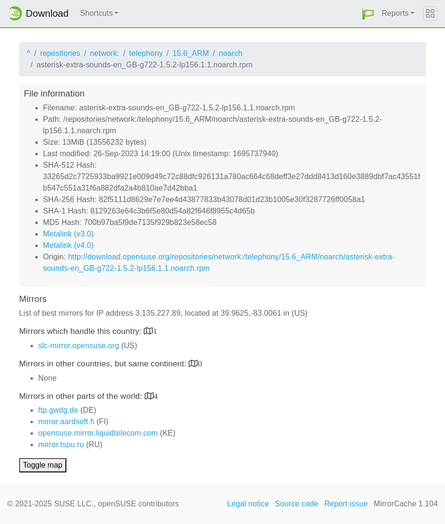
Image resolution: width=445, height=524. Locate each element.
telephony (145, 53)
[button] (368, 13)
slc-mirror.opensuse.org (78, 346)
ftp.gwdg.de (58, 410)
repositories (60, 53)
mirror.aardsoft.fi (66, 421)
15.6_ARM (190, 53)
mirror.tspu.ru (61, 444)
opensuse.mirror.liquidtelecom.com (98, 433)
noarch (231, 53)
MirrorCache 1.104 (406, 504)
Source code (296, 504)
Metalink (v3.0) (68, 234)
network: (104, 53)
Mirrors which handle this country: (81, 331)
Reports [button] (395, 13)
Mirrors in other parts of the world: (82, 396)
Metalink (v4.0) (68, 245)
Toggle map (43, 465)
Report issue (346, 504)
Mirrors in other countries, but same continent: (104, 363)
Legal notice (248, 504)
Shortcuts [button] (96, 13)
